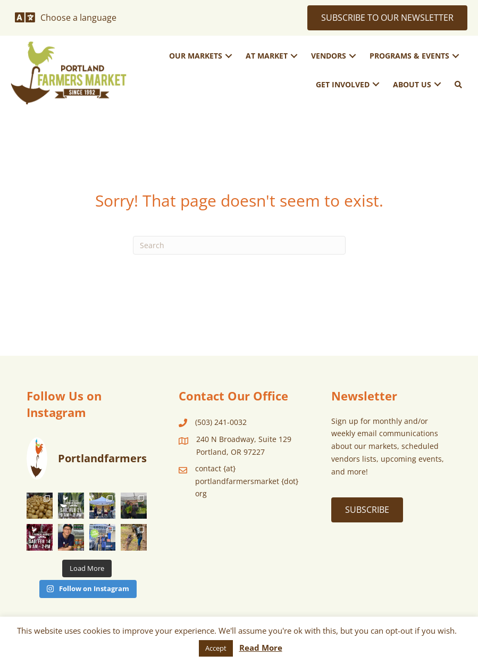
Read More (260, 647)
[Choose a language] (66, 17)
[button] (228, 56)
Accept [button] (216, 648)
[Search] (239, 245)
